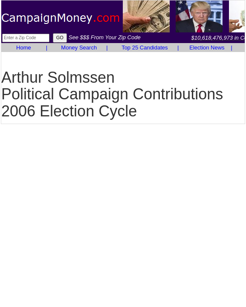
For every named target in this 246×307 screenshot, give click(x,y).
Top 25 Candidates (145, 47)
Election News (206, 47)
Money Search (79, 47)
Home (23, 47)
